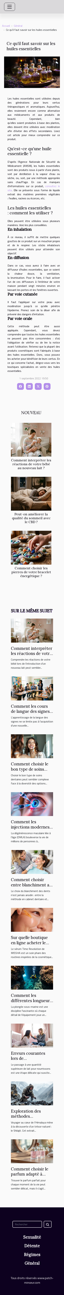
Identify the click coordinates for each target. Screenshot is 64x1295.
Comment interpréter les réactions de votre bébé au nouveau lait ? (31, 464)
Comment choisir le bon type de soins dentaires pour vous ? (31, 769)
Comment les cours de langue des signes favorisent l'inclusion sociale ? (30, 714)
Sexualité (32, 1237)
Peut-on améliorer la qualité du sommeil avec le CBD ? (31, 518)
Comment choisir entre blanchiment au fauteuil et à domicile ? (31, 887)
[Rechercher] (27, 1224)
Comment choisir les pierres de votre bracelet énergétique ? (31, 572)
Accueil (6, 26)
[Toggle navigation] (9, 7)
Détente (32, 1245)
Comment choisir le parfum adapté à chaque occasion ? (29, 1174)
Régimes (32, 1254)
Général (18, 26)
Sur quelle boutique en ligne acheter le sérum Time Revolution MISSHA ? (31, 945)
